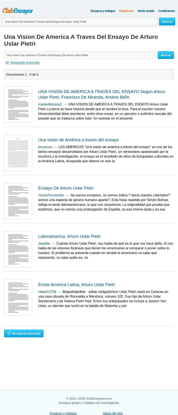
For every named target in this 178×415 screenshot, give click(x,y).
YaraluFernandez (51, 195)
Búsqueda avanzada (23, 333)
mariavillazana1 (50, 104)
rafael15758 (47, 292)
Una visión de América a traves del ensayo (78, 139)
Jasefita (44, 243)
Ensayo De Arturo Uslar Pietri (66, 188)
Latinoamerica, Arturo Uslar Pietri (69, 236)
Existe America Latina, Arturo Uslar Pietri (76, 284)
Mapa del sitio (113, 413)
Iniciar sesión (145, 11)
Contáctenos (166, 11)
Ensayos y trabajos (103, 11)
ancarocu (45, 147)
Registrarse (126, 11)
